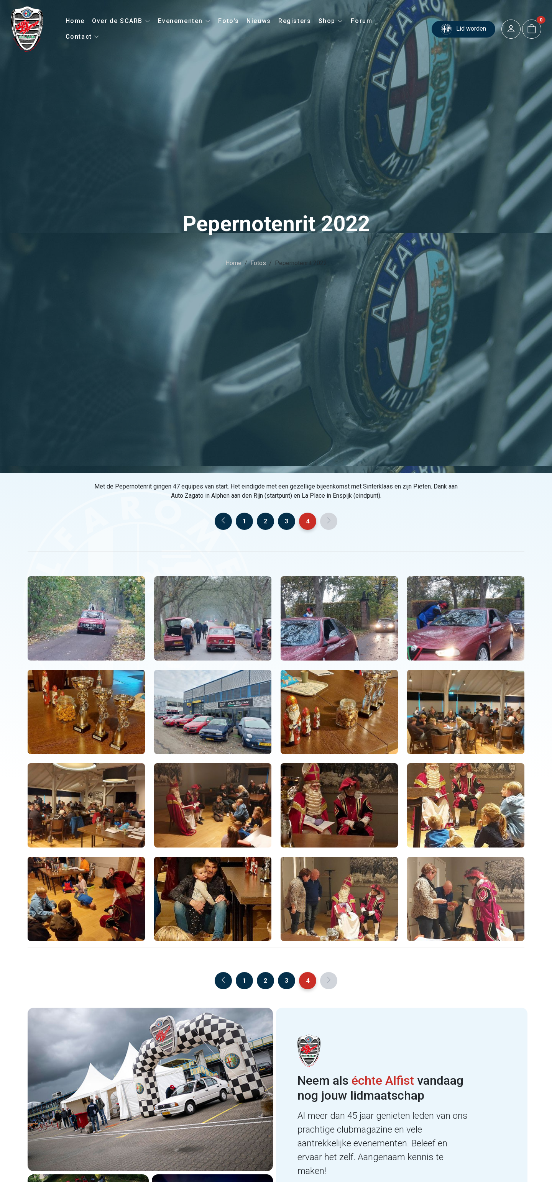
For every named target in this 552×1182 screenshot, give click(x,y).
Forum (361, 21)
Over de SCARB (121, 21)
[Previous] (223, 521)
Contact (83, 36)
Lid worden (463, 29)
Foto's (228, 21)
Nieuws (258, 21)
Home (75, 21)
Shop (331, 21)
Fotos (258, 263)
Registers (294, 21)
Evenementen (184, 21)
